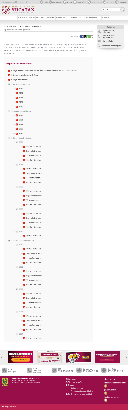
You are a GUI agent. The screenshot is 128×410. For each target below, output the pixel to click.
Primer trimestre (33, 146)
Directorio (108, 2)
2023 (21, 102)
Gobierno (14, 26)
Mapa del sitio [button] (10, 406)
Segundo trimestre (34, 151)
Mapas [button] (67, 2)
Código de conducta (19, 79)
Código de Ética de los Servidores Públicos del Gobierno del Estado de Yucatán (44, 70)
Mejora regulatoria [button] (92, 18)
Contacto (120, 2)
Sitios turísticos (77, 388)
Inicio (44, 2)
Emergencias (55, 2)
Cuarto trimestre (33, 160)
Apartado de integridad (29, 26)
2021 (21, 93)
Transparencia (76, 18)
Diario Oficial (79, 2)
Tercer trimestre (33, 155)
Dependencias (95, 2)
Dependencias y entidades (82, 391)
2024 (21, 106)
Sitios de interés (74, 382)
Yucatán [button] (105, 18)
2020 (21, 88)
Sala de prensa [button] (62, 18)
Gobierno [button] (40, 18)
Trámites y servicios (26, 18)
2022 (21, 97)
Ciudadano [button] (50, 18)
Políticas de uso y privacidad (79, 394)
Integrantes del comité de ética (24, 75)
